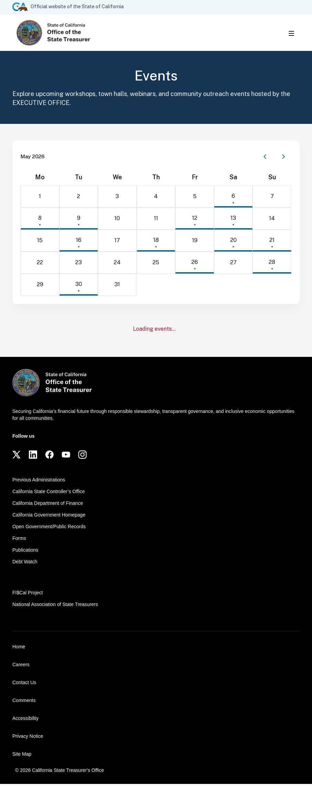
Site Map (21, 756)
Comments (24, 702)
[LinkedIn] (33, 457)
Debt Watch (24, 563)
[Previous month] (265, 159)
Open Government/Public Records (49, 528)
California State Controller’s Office (48, 493)
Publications (25, 552)
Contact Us (24, 684)
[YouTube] (66, 457)
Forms (19, 540)
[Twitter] (16, 457)
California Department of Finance (47, 505)
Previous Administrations (38, 482)
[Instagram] (82, 457)
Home (18, 648)
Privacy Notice (27, 738)
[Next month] (283, 159)
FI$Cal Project (27, 594)
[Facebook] (49, 457)
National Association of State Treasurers (55, 606)
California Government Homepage (48, 517)
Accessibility (25, 720)
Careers (21, 666)
